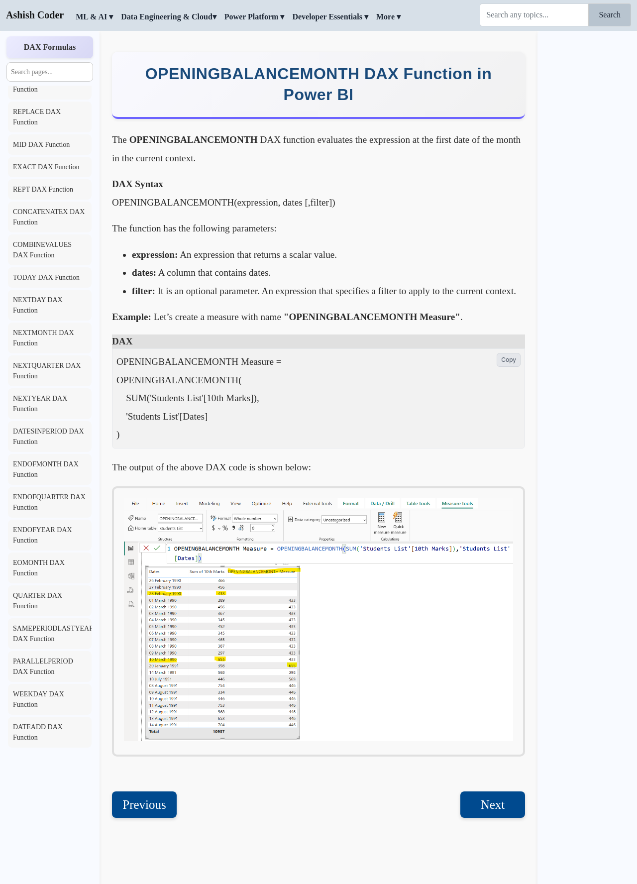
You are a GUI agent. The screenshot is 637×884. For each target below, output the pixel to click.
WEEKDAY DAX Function (38, 699)
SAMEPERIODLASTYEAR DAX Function (52, 634)
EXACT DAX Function (46, 167)
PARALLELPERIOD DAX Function (43, 666)
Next (493, 804)
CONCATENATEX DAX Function (49, 217)
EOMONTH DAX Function (39, 568)
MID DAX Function (41, 144)
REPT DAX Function (43, 189)
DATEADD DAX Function (38, 732)
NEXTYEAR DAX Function (40, 404)
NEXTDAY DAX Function (38, 305)
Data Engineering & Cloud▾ (168, 16)
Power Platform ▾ (254, 16)
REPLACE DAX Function (37, 117)
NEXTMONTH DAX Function (43, 338)
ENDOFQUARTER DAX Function (49, 502)
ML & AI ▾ (94, 16)
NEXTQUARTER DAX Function (47, 371)
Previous (144, 804)
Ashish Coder (35, 14)
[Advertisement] (587, 181)
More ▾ (388, 16)
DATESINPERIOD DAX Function (48, 436)
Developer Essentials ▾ (330, 16)
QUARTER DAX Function (37, 601)
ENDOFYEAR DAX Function (42, 535)
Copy (508, 359)
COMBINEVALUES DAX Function (42, 250)
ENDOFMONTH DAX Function (46, 469)
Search (610, 14)
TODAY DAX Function (46, 277)
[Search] (534, 14)
